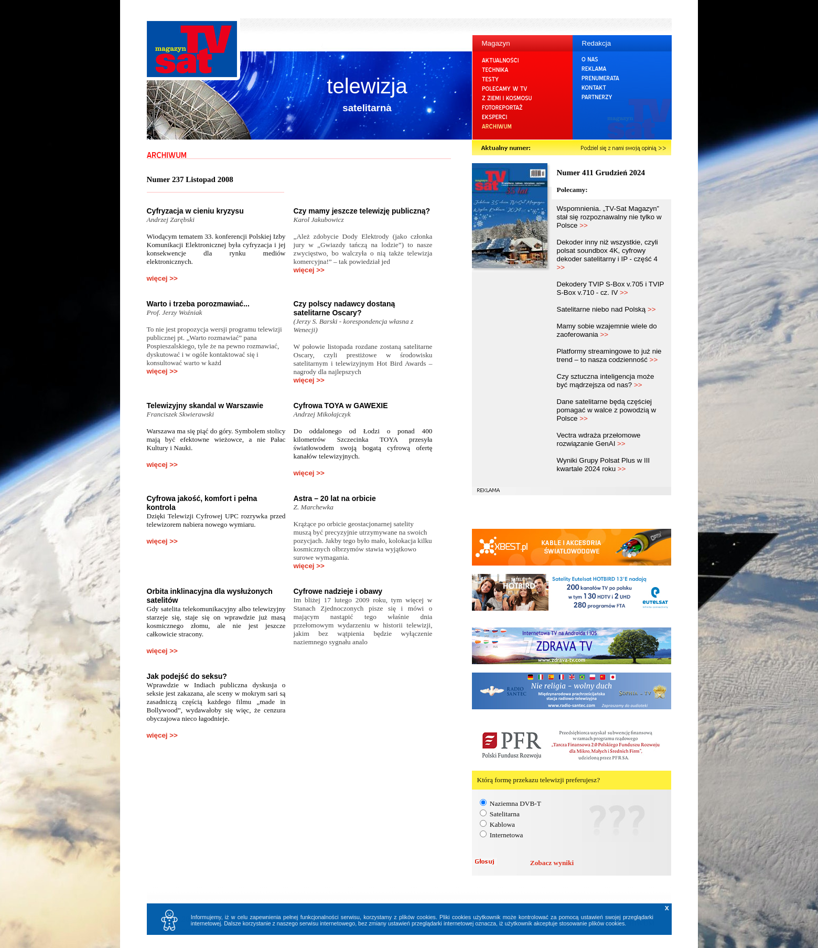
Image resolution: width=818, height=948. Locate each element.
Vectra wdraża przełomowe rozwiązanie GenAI (599, 439)
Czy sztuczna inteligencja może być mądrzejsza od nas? (605, 380)
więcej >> (162, 278)
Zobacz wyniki (552, 863)
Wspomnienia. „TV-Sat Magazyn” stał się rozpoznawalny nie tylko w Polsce (609, 217)
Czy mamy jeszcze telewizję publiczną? (362, 211)
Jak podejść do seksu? (187, 676)
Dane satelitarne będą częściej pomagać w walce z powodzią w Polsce (606, 410)
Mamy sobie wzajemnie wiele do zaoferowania (607, 330)
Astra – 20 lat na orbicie (335, 498)
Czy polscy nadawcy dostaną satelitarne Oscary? (344, 308)
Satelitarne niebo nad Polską (606, 309)
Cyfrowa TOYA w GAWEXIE (341, 405)
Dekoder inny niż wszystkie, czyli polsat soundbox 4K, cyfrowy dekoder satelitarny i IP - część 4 (607, 254)
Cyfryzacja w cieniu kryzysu (195, 211)
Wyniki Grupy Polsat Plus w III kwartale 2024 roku (603, 464)
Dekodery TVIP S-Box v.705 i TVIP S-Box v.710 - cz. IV (610, 288)
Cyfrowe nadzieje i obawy (338, 591)
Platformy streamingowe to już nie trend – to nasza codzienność (609, 355)
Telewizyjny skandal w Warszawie (205, 405)
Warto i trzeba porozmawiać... (198, 304)
